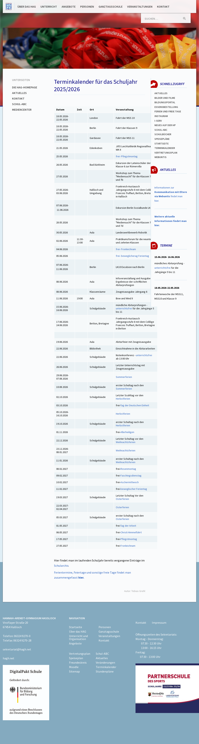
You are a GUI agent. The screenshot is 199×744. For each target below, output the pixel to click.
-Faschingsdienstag (130, 475)
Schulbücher (162, 134)
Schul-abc (160, 129)
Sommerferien (124, 377)
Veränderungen (105, 662)
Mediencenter (22, 109)
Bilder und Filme (164, 98)
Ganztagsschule (111, 6)
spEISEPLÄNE (161, 139)
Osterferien (122, 499)
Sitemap (74, 671)
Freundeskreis (78, 662)
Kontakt (163, 6)
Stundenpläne (105, 671)
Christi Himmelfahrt (131, 532)
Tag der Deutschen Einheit (135, 405)
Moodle (74, 667)
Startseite (161, 143)
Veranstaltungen (139, 6)
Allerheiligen (127, 432)
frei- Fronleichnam (126, 249)
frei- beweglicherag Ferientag (132, 256)
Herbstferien (123, 398)
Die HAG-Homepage (24, 87)
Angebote (69, 6)
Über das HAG (26, 6)
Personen (87, 6)
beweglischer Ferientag (133, 489)
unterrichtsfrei (124, 308)
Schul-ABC (19, 104)
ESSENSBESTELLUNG (166, 107)
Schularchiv (61, 565)
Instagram (161, 116)
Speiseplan (76, 658)
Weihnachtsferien (125, 442)
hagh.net (8, 658)
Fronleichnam (127, 545)
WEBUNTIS (160, 157)
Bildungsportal (164, 102)
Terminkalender (164, 148)
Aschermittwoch (129, 482)
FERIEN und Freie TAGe (167, 111)
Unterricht (48, 6)
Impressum (159, 622)
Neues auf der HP (165, 125)
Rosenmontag (128, 469)
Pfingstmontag (128, 539)
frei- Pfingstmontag (127, 156)
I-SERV (158, 120)
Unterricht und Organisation (78, 637)
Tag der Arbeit (128, 525)
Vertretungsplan (165, 152)
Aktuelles (19, 93)
